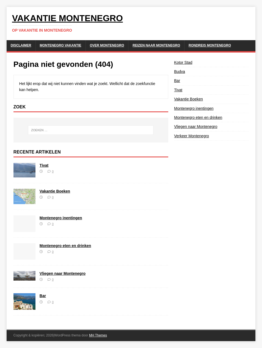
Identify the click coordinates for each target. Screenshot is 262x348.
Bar (43, 296)
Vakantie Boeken (55, 191)
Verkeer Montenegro (191, 136)
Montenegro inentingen (61, 218)
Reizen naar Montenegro (156, 45)
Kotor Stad (183, 62)
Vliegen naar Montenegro (63, 273)
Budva (179, 71)
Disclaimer (21, 45)
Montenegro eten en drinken (65, 245)
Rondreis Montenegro (210, 45)
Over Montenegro (107, 45)
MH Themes (98, 335)
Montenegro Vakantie (60, 45)
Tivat (44, 165)
